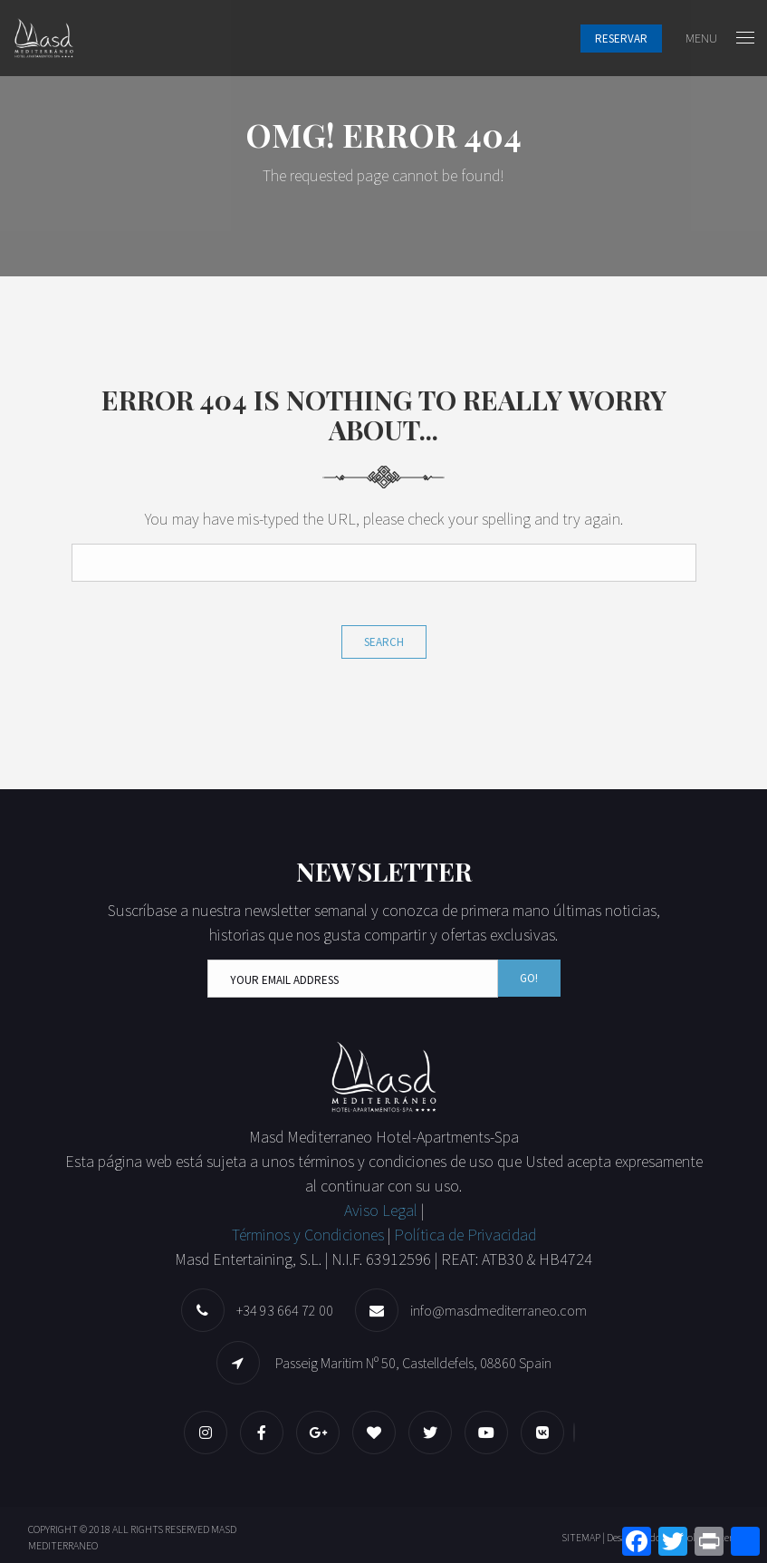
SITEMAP (580, 1537)
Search (384, 642)
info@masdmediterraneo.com (498, 1310)
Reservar (621, 38)
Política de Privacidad (465, 1234)
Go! (529, 978)
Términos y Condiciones (308, 1234)
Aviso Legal (382, 1210)
